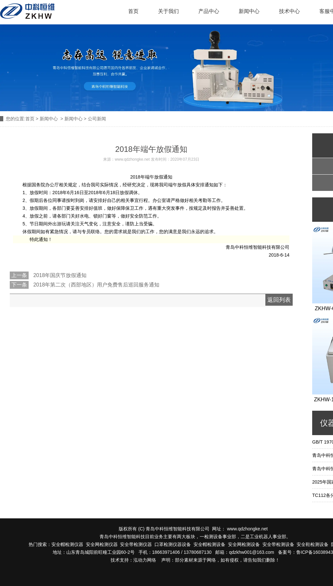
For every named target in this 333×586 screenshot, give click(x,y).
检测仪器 (109, 544)
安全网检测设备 (244, 544)
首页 (133, 11)
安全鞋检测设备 (312, 544)
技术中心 (289, 11)
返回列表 (279, 300)
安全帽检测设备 (209, 544)
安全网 (93, 544)
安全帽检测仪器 (67, 544)
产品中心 (208, 11)
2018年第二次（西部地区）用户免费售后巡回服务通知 (95, 284)
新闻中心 (249, 11)
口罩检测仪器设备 (171, 544)
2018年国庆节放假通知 (59, 275)
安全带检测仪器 (136, 544)
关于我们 (168, 11)
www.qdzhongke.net (132, 159)
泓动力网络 (144, 560)
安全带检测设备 (278, 544)
